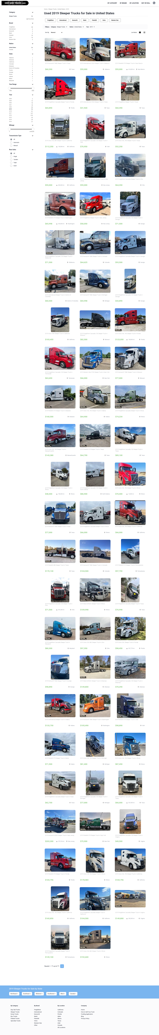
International (21, 29)
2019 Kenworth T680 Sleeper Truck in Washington (94, 719)
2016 (21, 115)
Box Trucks (14, 1016)
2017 (21, 113)
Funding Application (87, 1014)
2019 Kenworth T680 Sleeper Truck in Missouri (128, 372)
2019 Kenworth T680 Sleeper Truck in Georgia (58, 681)
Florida (21, 70)
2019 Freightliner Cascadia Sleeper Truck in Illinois (129, 410)
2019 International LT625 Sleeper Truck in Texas (94, 102)
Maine (21, 78)
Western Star (21, 39)
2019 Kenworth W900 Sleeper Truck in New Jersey (59, 835)
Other (35, 1025)
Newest (56, 32)
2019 (21, 109)
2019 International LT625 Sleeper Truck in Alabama (94, 63)
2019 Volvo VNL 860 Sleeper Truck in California (58, 140)
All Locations (61, 1027)
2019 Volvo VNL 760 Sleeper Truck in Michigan (93, 758)
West (63, 994)
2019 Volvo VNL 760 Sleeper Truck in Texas (127, 140)
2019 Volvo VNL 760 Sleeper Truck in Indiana (93, 410)
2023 (21, 101)
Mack (21, 33)
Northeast (14, 994)
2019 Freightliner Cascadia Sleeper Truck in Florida (59, 102)
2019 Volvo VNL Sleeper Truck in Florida (126, 642)
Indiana (21, 76)
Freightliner (21, 27)
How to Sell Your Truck (87, 1012)
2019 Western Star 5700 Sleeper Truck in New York (94, 372)
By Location (134, 3)
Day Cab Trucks (15, 1009)
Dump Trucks (14, 1014)
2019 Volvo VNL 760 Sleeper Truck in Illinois (127, 488)
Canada (21, 49)
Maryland (21, 80)
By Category (112, 3)
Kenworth (21, 31)
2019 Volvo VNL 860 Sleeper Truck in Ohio (92, 642)
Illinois (21, 74)
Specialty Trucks (15, 1021)
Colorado (21, 64)
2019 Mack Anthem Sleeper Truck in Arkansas (93, 681)
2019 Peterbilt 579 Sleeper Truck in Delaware (58, 410)
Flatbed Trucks (15, 1018)
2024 (21, 99)
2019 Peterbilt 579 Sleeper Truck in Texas (92, 449)
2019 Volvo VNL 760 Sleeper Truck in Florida (128, 333)
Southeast (27, 994)
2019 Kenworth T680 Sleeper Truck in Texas (57, 63)
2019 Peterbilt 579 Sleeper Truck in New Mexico (129, 63)
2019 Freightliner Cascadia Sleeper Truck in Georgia (130, 256)
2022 (21, 103)
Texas (59, 1021)
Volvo (21, 37)
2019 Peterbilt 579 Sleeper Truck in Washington (58, 218)
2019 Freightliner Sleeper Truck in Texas (126, 102)
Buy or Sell (146, 3)
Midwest (39, 994)
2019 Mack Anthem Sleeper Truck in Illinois (92, 604)
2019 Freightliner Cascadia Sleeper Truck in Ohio (129, 179)
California (21, 62)
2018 (21, 111)
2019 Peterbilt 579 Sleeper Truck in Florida (57, 874)
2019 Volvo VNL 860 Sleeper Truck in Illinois (92, 951)
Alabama (21, 58)
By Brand (123, 3)
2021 (21, 105)
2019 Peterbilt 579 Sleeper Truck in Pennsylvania (129, 565)
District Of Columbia (21, 68)
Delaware (21, 66)
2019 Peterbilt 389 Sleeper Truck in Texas (57, 565)
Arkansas (21, 60)
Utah (59, 1023)
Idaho (59, 1016)
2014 (21, 119)
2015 (21, 117)
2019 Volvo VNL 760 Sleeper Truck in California (128, 526)
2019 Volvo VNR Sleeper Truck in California (57, 333)
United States (21, 47)
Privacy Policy (85, 1018)
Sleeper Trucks (21, 16)
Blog (82, 1016)
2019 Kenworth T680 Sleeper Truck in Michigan (93, 295)
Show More (30, 19)
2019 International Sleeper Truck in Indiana (57, 719)
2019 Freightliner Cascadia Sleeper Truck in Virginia (130, 912)
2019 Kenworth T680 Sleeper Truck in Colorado (93, 256)
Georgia (21, 72)
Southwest (52, 994)
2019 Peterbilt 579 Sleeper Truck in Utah (126, 719)
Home (83, 1009)
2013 (21, 121)
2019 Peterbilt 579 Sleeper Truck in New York (93, 835)
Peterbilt (21, 35)
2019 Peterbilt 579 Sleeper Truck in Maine (57, 758)
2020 (21, 107)
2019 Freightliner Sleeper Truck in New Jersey (93, 218)
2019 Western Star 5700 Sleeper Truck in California (59, 179)
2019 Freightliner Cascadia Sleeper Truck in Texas (129, 604)
